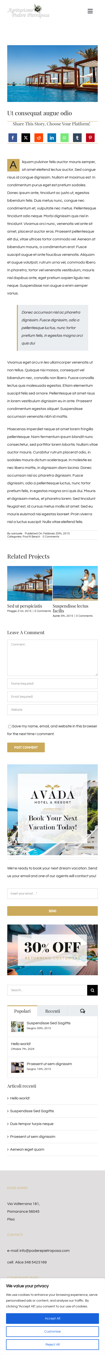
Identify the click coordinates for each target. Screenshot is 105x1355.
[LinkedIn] (51, 137)
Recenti (52, 1011)
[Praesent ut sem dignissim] (17, 1066)
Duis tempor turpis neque (31, 1124)
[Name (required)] (52, 683)
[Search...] (47, 990)
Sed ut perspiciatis (24, 606)
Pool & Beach (31, 536)
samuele (16, 533)
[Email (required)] (52, 696)
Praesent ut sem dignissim (49, 1064)
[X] (25, 137)
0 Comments (51, 536)
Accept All (52, 1318)
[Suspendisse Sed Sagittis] (17, 1025)
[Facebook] (12, 137)
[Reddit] (38, 137)
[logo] (28, 5)
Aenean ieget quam (27, 1149)
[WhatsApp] (64, 137)
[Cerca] (92, 990)
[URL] (52, 709)
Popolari (22, 1011)
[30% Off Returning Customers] (52, 926)
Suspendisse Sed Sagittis (49, 1023)
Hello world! (21, 1044)
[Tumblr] (77, 137)
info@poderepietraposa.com (45, 1251)
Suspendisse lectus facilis (70, 608)
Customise (52, 1331)
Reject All (53, 1344)
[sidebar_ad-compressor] (52, 766)
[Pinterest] (90, 137)
